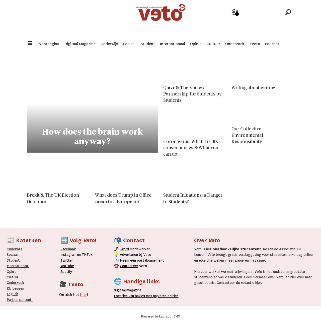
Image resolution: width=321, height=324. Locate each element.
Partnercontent (19, 299)
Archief (253, 20)
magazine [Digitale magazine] (128, 290)
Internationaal (172, 43)
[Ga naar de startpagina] (160, 18)
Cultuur (213, 43)
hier (256, 277)
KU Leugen (15, 288)
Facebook (68, 249)
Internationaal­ (18, 266)
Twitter (66, 260)
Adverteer (217, 20)
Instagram (68, 254)
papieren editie (164, 296)
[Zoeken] (288, 18)
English (12, 294)
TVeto (255, 43)
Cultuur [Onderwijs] (12, 277)
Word (124, 249)
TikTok (87, 254)
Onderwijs (109, 43)
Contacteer (129, 266)
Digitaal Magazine (80, 43)
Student (148, 43)
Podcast (272, 43)
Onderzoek (234, 43)
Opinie (195, 43)
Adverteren (129, 254)
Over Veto (270, 20)
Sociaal (129, 43)
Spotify (66, 271)
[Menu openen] (30, 44)
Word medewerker (235, 22)
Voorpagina (49, 43)
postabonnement (150, 260)
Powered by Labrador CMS (160, 316)
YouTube (67, 266)
